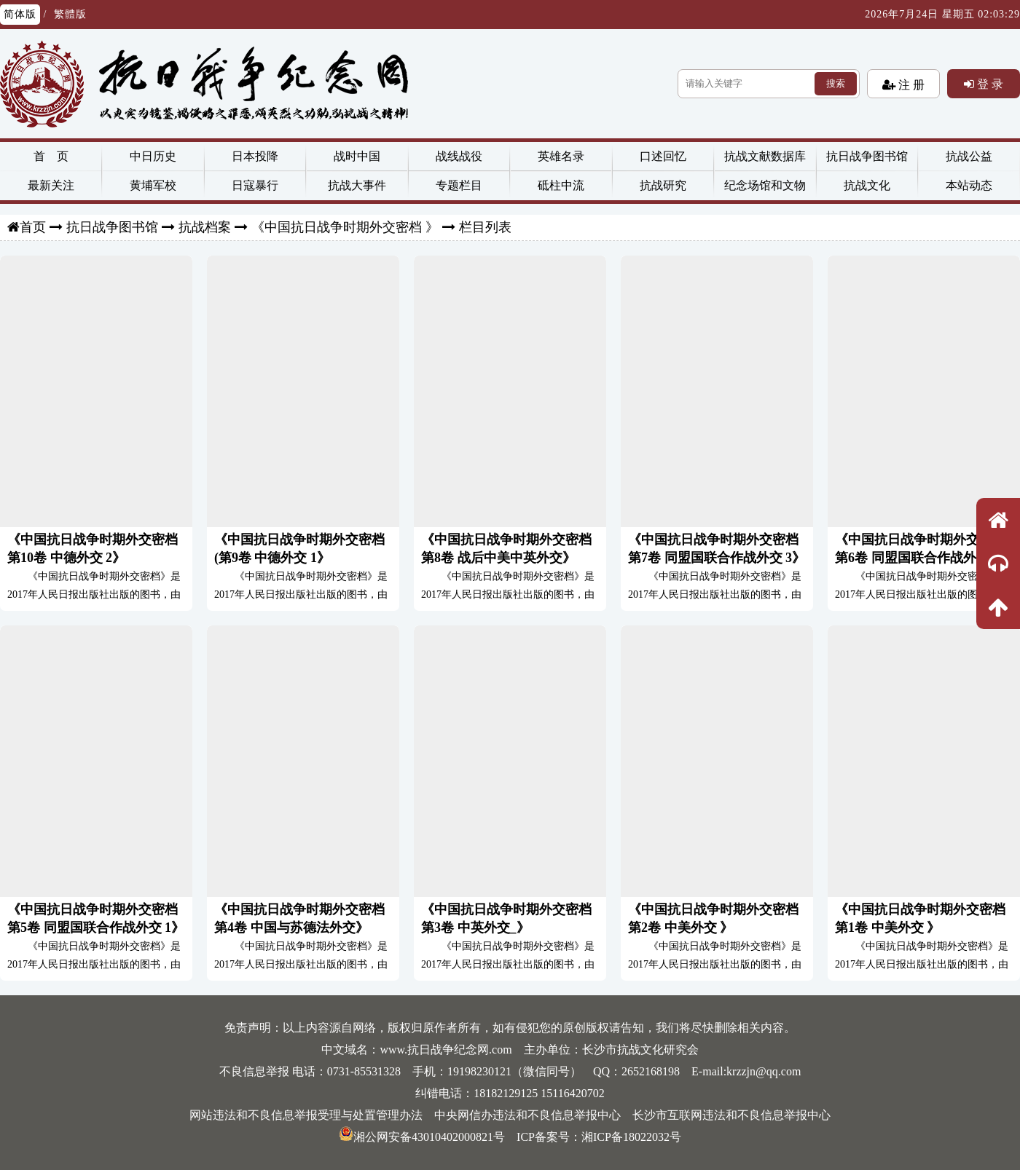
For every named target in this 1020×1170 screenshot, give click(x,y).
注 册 (910, 84)
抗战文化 (867, 185)
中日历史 (153, 156)
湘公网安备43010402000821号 (422, 1137)
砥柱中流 (561, 185)
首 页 (51, 156)
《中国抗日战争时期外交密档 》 (345, 227)
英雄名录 (561, 156)
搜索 (835, 83)
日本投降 (255, 156)
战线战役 (459, 156)
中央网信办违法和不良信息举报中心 (527, 1115)
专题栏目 (459, 185)
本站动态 (969, 185)
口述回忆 (663, 156)
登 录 (988, 84)
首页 (33, 227)
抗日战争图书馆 (867, 156)
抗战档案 (204, 227)
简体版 (20, 14)
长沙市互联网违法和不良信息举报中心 (731, 1115)
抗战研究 (663, 185)
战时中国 (357, 156)
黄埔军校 (153, 185)
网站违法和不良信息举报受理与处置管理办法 (306, 1115)
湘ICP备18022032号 (631, 1137)
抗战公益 (969, 156)
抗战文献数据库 (765, 156)
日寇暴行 (255, 185)
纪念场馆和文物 (765, 185)
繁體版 (70, 14)
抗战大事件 (357, 185)
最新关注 (51, 185)
